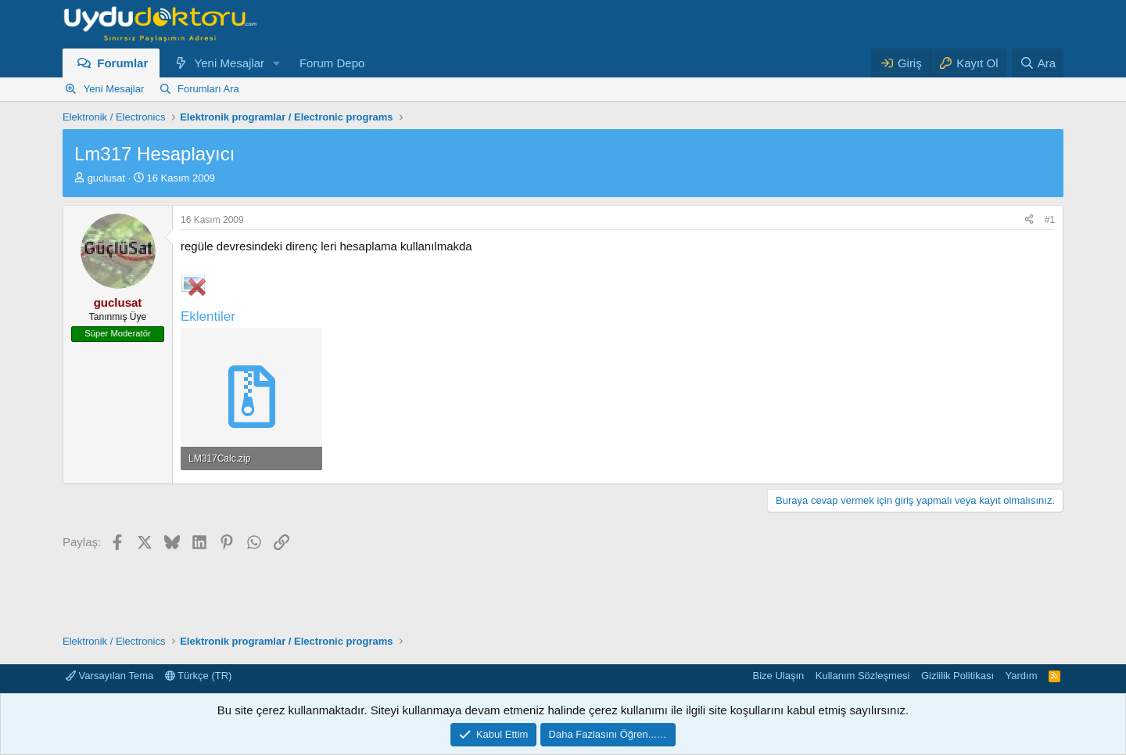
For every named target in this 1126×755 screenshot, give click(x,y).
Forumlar (122, 63)
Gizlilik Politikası (957, 675)
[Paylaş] (1029, 220)
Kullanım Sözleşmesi (863, 675)
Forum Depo (331, 63)
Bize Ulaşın (779, 675)
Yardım (1022, 675)
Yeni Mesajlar (230, 63)
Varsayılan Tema (109, 675)
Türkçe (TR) (198, 675)
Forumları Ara (208, 89)
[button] (277, 63)
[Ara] (1037, 63)
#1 (1050, 219)
